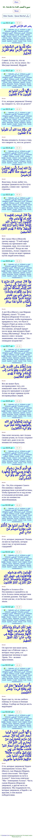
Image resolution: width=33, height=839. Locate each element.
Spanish (9, 41)
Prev (17, 2)
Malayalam (10, 39)
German (5, 38)
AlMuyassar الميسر (19, 33)
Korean (28, 38)
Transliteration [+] (17, 42)
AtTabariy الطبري (25, 29)
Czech (19, 36)
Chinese (14, 36)
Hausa (10, 38)
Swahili (15, 41)
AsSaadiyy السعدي (23, 31)
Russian (29, 39)
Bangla (4, 36)
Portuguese (22, 39)
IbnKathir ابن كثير (13, 29)
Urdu (24, 41)
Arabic (22, 34)
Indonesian (16, 38)
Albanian (27, 34)
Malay (4, 39)
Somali (4, 41)
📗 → (5, 29)
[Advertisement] (16, 816)
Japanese (22, 38)
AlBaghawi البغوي (7, 33)
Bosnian (9, 36)
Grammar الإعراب (14, 34)
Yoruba (29, 41)
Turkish (20, 41)
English (24, 36)
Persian (16, 39)
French (30, 36)
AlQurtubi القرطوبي (11, 31)
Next (16, 11)
